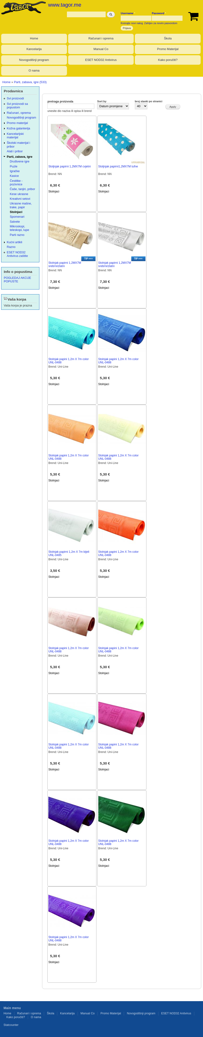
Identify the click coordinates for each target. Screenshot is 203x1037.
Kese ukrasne (19, 194)
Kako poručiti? (168, 60)
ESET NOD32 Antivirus (100, 60)
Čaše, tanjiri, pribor (22, 189)
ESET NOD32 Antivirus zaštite (17, 254)
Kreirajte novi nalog (132, 23)
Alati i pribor (15, 151)
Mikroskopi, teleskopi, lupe (19, 228)
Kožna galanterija (18, 128)
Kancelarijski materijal (15, 135)
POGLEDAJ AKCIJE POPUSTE (17, 279)
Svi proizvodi (15, 98)
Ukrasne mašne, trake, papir (21, 205)
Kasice (14, 176)
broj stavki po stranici (148, 101)
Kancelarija (33, 49)
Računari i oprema (100, 38)
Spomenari (17, 216)
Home (34, 38)
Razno (11, 247)
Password (159, 13)
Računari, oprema (19, 113)
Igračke (15, 171)
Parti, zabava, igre (20, 156)
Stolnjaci (53, 191)
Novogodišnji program (34, 60)
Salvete (15, 221)
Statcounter (11, 1025)
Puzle (13, 166)
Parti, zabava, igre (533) (30, 82)
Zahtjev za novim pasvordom (160, 23)
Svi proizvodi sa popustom (17, 105)
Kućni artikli (14, 242)
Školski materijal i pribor (18, 144)
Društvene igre (19, 161)
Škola (168, 38)
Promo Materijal (167, 49)
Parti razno (17, 235)
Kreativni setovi (20, 198)
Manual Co (101, 49)
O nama (34, 70)
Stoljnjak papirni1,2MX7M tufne (118, 166)
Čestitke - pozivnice (16, 182)
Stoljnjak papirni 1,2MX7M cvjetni (69, 166)
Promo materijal (17, 123)
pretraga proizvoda (60, 101)
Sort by (101, 101)
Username (128, 13)
